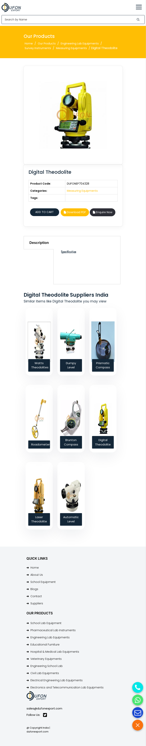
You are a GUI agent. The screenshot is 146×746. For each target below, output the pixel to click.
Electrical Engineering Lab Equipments (56, 680)
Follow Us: (37, 715)
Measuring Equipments (71, 48)
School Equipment (43, 582)
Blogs (34, 589)
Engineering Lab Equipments (80, 43)
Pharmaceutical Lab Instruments (53, 630)
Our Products (47, 43)
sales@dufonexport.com (44, 708)
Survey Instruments (38, 48)
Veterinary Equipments (46, 659)
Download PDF (75, 212)
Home (29, 43)
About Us (36, 575)
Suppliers (36, 603)
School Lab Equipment (45, 623)
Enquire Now (102, 212)
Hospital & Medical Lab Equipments (54, 652)
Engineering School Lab (46, 666)
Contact (36, 596)
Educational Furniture (45, 644)
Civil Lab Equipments (44, 673)
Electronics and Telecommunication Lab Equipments (67, 687)
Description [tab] (39, 243)
